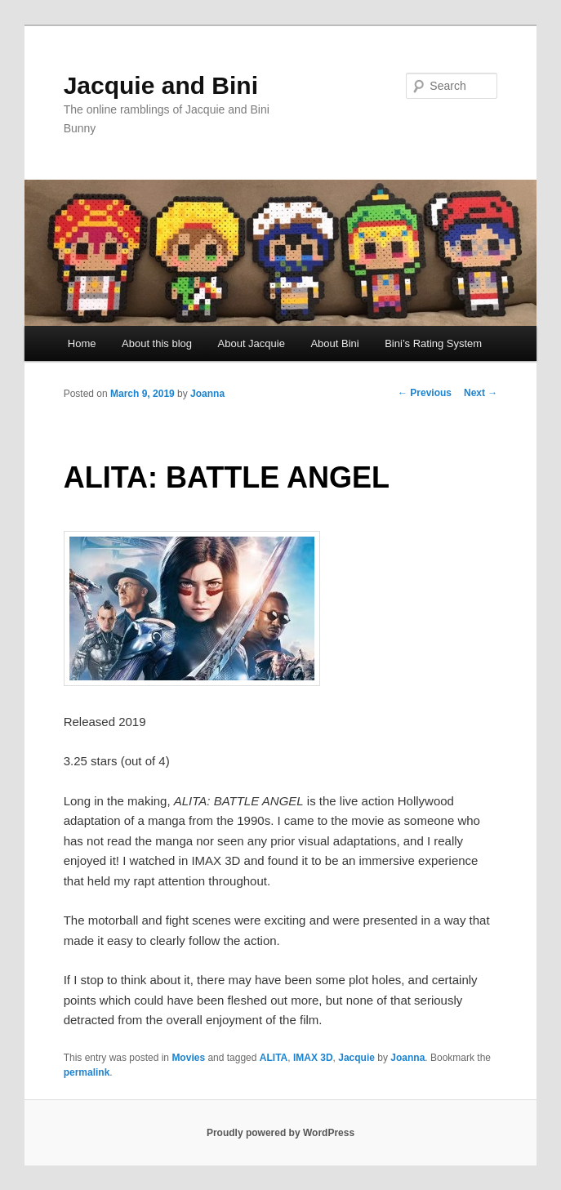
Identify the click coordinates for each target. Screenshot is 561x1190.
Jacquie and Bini (161, 85)
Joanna (207, 393)
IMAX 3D (313, 1057)
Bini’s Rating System (433, 343)
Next (480, 393)
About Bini (334, 343)
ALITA (273, 1057)
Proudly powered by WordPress (280, 1133)
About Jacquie (251, 343)
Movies (188, 1057)
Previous (425, 393)
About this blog (157, 343)
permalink (87, 1072)
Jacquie (356, 1057)
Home (82, 343)
